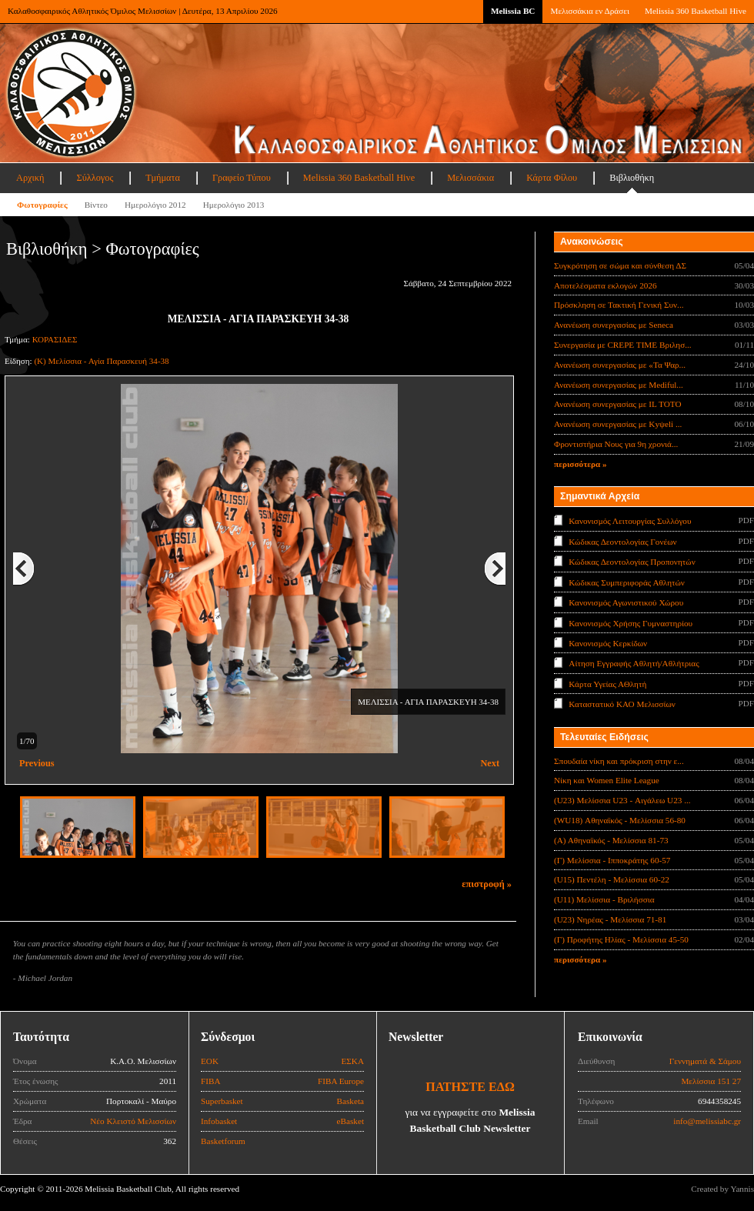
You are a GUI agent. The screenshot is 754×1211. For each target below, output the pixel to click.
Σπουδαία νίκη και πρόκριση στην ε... (619, 761)
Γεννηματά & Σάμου (705, 1061)
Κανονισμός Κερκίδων (608, 643)
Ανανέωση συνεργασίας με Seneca (613, 324)
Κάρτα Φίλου (551, 177)
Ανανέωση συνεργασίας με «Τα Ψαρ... (620, 364)
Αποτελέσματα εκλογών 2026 (605, 285)
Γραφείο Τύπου (241, 177)
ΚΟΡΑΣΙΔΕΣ (55, 339)
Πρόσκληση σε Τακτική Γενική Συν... (618, 304)
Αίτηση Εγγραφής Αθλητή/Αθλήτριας (634, 663)
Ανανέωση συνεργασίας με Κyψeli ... (618, 424)
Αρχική (30, 177)
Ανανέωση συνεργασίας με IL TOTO (617, 404)
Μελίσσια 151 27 (711, 1081)
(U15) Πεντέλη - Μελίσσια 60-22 (611, 879)
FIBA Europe (341, 1081)
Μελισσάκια (470, 177)
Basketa (350, 1101)
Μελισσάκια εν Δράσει (589, 10)
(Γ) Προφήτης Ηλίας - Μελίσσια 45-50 (621, 939)
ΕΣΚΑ (352, 1061)
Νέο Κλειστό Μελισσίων (133, 1121)
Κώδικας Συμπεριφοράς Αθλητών (627, 581)
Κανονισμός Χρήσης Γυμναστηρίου (630, 622)
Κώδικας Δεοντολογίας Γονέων (622, 540)
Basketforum (223, 1141)
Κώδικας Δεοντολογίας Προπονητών (632, 561)
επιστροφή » (487, 884)
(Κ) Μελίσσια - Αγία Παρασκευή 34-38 (101, 360)
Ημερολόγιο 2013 (234, 204)
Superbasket (222, 1101)
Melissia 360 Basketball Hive (695, 10)
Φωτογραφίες (42, 204)
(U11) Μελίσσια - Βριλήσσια (604, 899)
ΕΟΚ (210, 1061)
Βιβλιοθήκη (631, 177)
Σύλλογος (94, 177)
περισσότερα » (580, 464)
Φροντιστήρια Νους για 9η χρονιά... (616, 444)
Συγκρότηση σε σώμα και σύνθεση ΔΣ (620, 265)
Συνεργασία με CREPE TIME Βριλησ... (623, 344)
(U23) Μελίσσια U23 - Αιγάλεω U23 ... (622, 800)
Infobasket (219, 1121)
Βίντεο (96, 204)
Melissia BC (513, 10)
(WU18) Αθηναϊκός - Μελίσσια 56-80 (620, 820)
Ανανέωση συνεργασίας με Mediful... (618, 384)
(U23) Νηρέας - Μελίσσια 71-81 (610, 919)
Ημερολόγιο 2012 (155, 204)
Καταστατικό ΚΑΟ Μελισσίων (622, 704)
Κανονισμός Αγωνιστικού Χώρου (626, 602)
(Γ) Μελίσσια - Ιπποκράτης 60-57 (612, 860)
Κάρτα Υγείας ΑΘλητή (607, 684)
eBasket (350, 1121)
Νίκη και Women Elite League (606, 780)
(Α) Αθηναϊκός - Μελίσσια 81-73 (611, 840)
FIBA (211, 1081)
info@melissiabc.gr (707, 1121)
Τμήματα (162, 177)
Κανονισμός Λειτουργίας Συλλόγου (630, 520)
